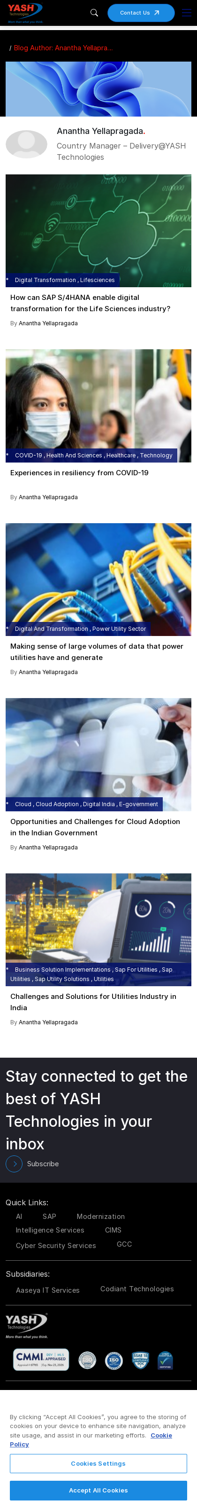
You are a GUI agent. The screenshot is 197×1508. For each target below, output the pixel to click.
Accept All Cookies (98, 1490)
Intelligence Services (50, 1230)
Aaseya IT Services (48, 1290)
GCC (124, 1244)
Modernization (101, 1216)
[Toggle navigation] (186, 12)
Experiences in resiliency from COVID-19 (79, 472)
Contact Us (143, 13)
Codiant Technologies (137, 1289)
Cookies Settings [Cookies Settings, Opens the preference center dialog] (98, 1463)
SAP (50, 1216)
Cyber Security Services (56, 1245)
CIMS (113, 1230)
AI (19, 1216)
